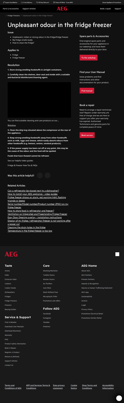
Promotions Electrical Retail (92, 313)
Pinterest (46, 326)
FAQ (6, 339)
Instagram (47, 318)
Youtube (46, 322)
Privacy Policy (86, 309)
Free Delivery (26, 2)
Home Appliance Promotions (110, 2)
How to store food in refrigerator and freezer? (31, 210)
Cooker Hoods (10, 288)
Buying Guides (10, 309)
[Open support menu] (119, 398)
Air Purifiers (47, 283)
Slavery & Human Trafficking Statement (96, 288)
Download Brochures (13, 331)
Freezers (8, 305)
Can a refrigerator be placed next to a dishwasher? (33, 190)
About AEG (85, 270)
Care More (47, 288)
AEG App (85, 292)
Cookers (8, 283)
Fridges (8, 296)
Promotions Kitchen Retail (91, 318)
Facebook (47, 313)
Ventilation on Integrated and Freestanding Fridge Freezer (37, 213)
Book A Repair (10, 348)
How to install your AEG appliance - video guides (33, 193)
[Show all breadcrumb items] (4, 15)
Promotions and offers (51, 301)
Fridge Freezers (11, 301)
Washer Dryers (49, 279)
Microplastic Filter (50, 296)
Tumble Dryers (49, 275)
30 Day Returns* (42, 2)
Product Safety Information (15, 343)
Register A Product (12, 352)
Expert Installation (10, 2)
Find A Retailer (10, 322)
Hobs (7, 275)
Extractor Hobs (11, 279)
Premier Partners (88, 279)
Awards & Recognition (90, 283)
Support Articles (11, 361)
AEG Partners (86, 275)
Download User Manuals (14, 326)
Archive (84, 301)
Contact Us (9, 365)
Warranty (8, 335)
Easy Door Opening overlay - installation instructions (35, 217)
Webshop (12, 125)
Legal (83, 305)
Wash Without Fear (50, 292)
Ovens (7, 270)
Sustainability (86, 296)
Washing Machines (50, 270)
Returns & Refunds (12, 356)
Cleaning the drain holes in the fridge (26, 227)
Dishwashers (10, 292)
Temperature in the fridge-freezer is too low (30, 230)
